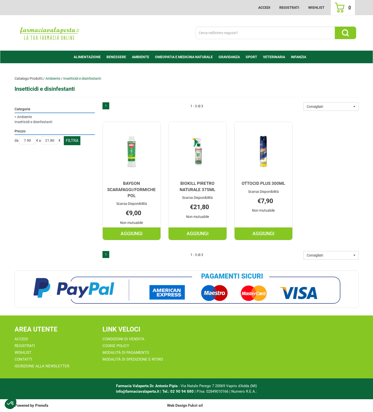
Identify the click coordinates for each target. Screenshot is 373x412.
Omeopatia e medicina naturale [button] (184, 57)
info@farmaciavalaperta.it (137, 391)
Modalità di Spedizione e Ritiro (132, 359)
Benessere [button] (116, 57)
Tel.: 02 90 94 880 (178, 391)
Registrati (289, 8)
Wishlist (316, 8)
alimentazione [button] (87, 57)
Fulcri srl (195, 405)
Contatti (23, 359)
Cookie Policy (115, 346)
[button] (331, 106)
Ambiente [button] (140, 57)
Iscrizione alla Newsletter (42, 366)
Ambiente (52, 78)
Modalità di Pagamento (125, 352)
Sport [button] (251, 57)
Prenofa (41, 405)
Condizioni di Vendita (123, 339)
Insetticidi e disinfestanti (33, 122)
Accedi (264, 8)
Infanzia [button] (298, 57)
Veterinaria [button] (274, 57)
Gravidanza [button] (229, 57)
